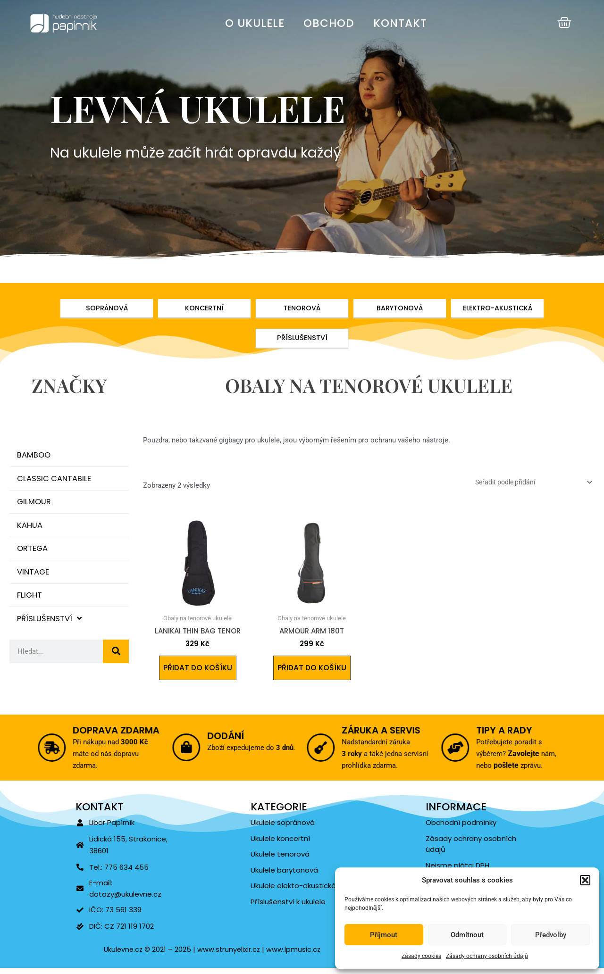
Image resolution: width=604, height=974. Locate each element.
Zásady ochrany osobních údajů (487, 956)
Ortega (34, 557)
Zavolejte (521, 756)
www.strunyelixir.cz (228, 955)
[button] (585, 880)
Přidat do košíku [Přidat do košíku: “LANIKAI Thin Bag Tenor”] (197, 671)
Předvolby (550, 935)
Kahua (31, 532)
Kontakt (400, 23)
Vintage (35, 582)
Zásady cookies (421, 956)
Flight (31, 607)
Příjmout (383, 935)
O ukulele (255, 23)
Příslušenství (52, 632)
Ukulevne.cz (122, 955)
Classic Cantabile (56, 482)
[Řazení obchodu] (527, 484)
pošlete (507, 765)
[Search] (116, 666)
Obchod (328, 23)
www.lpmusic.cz (295, 955)
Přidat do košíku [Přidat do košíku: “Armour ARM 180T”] (311, 671)
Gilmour (36, 507)
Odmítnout (467, 935)
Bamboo (36, 457)
